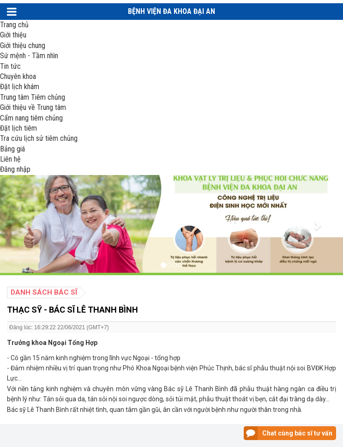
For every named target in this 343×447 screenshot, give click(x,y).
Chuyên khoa (18, 76)
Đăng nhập (15, 169)
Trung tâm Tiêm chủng (32, 97)
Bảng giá (12, 149)
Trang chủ (14, 24)
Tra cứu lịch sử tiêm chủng (39, 138)
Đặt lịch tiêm (18, 128)
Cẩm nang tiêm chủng (31, 118)
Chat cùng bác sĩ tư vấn (297, 433)
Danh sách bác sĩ (44, 292)
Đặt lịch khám (19, 86)
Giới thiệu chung (22, 45)
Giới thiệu (13, 34)
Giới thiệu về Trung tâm (33, 107)
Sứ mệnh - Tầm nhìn (29, 55)
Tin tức (10, 66)
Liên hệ (10, 159)
